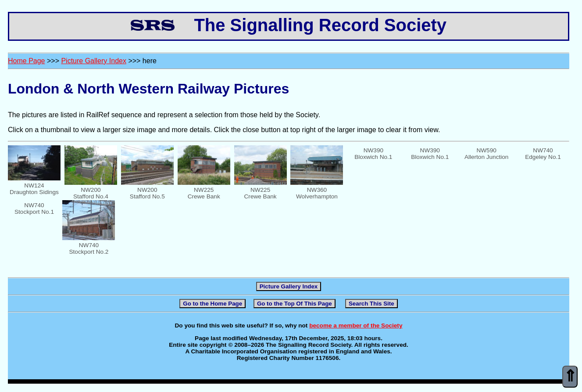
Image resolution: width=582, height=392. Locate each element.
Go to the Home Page (212, 303)
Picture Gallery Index (93, 61)
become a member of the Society (355, 325)
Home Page (26, 61)
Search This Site (371, 303)
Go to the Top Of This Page (294, 303)
